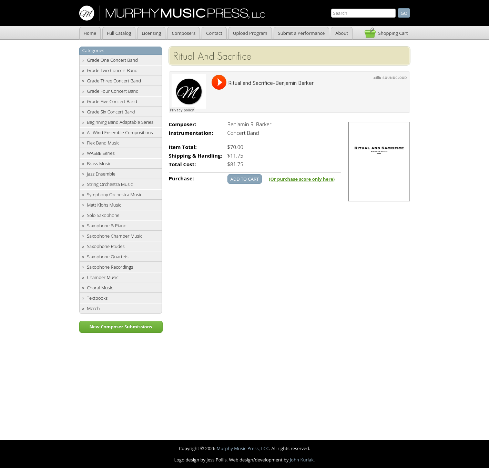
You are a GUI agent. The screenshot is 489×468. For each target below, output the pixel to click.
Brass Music (99, 163)
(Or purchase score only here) (302, 179)
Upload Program (250, 33)
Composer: (182, 124)
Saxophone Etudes (105, 246)
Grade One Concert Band (112, 60)
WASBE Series (101, 153)
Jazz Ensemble (101, 174)
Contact (214, 33)
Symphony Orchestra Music (114, 194)
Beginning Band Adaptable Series (120, 122)
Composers (183, 33)
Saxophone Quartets (108, 256)
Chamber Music (103, 277)
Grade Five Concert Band (112, 101)
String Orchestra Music (110, 184)
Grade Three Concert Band (114, 81)
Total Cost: (182, 164)
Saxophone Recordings (110, 267)
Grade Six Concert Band (111, 112)
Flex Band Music (103, 143)
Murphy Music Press (172, 13)
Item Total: (183, 147)
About (341, 33)
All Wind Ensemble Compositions (120, 132)
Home (90, 33)
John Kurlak (302, 460)
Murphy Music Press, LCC (242, 448)
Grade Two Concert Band (112, 70)
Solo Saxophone (103, 215)
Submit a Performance (301, 33)
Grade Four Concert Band (113, 91)
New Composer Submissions (120, 326)
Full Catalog (119, 33)
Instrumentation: (191, 133)
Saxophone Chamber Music (114, 236)
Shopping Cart (393, 33)
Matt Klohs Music (104, 205)
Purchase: (181, 178)
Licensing (151, 33)
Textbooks (97, 298)
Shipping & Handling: (195, 155)
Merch (93, 308)
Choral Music (100, 288)
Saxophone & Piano (106, 225)
